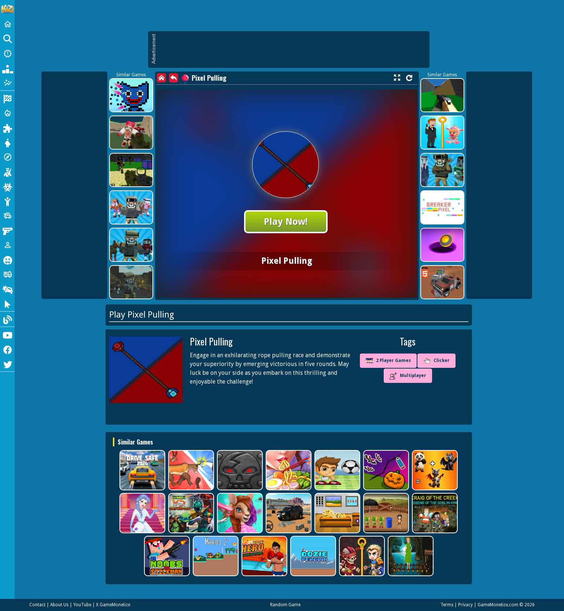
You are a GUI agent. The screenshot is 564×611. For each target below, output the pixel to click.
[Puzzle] (7, 127)
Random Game (285, 604)
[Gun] (7, 230)
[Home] (7, 24)
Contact (37, 604)
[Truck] (7, 274)
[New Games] (7, 53)
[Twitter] (7, 363)
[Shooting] (7, 171)
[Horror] (7, 259)
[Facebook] (7, 349)
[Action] (7, 113)
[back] (173, 78)
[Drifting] (7, 289)
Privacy (465, 604)
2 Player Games (388, 361)
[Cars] (7, 215)
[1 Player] (7, 245)
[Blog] (7, 319)
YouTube (82, 604)
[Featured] (7, 83)
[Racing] (7, 98)
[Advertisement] (292, 49)
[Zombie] (7, 186)
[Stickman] (7, 201)
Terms (446, 604)
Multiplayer (408, 376)
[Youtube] (7, 334)
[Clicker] (7, 303)
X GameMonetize (113, 604)
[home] (161, 78)
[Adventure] (7, 157)
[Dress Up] (7, 142)
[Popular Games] (7, 68)
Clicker (436, 361)
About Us (59, 604)
